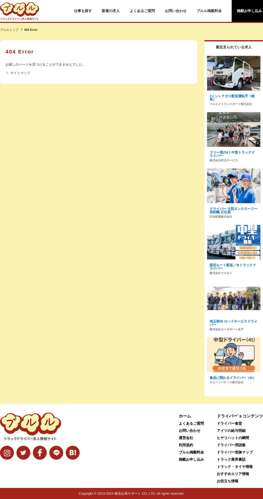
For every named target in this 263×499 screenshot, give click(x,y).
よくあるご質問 (142, 11)
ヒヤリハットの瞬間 (233, 438)
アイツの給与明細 (231, 431)
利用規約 (186, 445)
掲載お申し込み (191, 459)
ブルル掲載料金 (209, 11)
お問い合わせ (175, 11)
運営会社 (186, 438)
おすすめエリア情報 (233, 474)
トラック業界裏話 (231, 459)
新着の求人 (111, 11)
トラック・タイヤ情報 (235, 467)
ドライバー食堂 (229, 423)
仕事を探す (83, 11)
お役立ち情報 (227, 481)
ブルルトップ (9, 30)
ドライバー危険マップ (235, 452)
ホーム (185, 416)
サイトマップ (17, 73)
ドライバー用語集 (231, 445)
